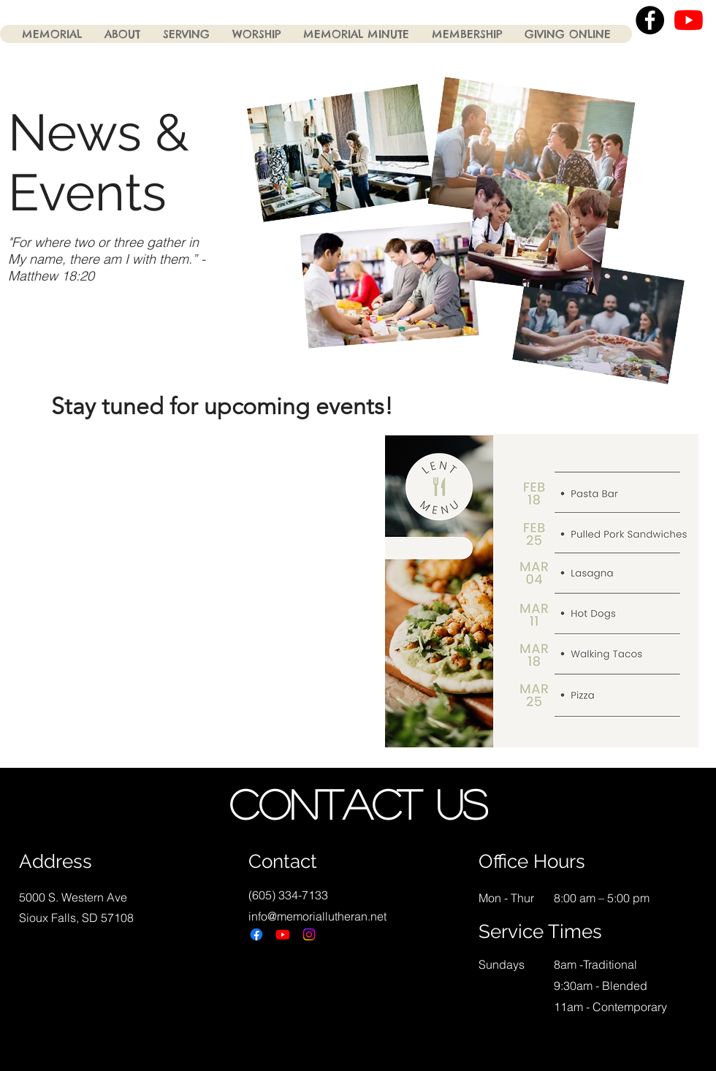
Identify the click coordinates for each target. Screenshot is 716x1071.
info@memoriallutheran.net (317, 916)
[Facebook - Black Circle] (650, 20)
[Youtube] (283, 934)
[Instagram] (309, 934)
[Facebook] (256, 934)
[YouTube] (688, 20)
